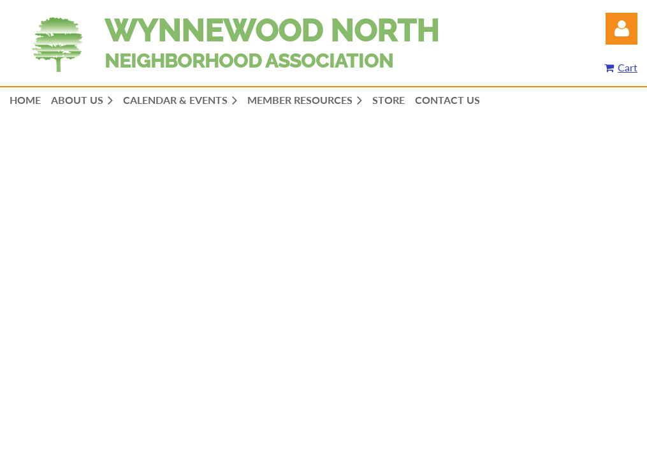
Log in (621, 29)
